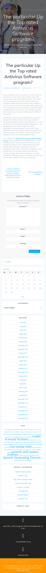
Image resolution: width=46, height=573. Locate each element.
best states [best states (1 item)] (30, 429)
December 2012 (23, 418)
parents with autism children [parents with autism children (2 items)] (23, 453)
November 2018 (23, 372)
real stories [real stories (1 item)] (26, 455)
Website (23, 243)
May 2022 (23, 326)
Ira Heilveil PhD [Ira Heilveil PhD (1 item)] (26, 442)
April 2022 (23, 330)
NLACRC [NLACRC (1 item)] (29, 444)
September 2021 (23, 357)
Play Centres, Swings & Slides (23, 479)
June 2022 (23, 322)
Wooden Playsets (23, 495)
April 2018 (23, 384)
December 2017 (23, 399)
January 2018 (23, 395)
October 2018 (23, 376)
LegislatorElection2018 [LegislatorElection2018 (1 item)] (36, 442)
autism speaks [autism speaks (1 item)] (23, 429)
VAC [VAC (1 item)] (42, 458)
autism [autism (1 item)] (18, 429)
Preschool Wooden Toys (23, 483)
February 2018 (23, 391)
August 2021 (23, 361)
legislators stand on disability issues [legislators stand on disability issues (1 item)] (18, 444)
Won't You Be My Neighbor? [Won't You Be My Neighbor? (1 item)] (25, 460)
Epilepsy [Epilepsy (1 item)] (19, 434)
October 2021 (23, 353)
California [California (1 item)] (38, 429)
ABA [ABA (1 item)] (6, 429)
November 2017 (23, 403)
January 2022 (23, 342)
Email (23, 236)
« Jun (22, 297)
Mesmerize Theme (23, 570)
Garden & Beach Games (23, 472)
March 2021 (23, 365)
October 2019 (23, 368)
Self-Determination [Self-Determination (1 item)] (34, 455)
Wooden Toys (23, 499)
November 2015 (23, 414)
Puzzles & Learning (23, 487)
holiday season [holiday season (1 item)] (32, 440)
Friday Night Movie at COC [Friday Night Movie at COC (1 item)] (19, 437)
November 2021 (23, 349)
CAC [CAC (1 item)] (35, 429)
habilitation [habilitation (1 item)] (29, 437)
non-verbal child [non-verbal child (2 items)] (21, 447)
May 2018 (23, 380)
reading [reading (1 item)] (20, 455)
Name (23, 229)
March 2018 (23, 388)
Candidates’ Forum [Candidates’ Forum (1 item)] (9, 432)
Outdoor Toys (23, 476)
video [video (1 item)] (15, 460)
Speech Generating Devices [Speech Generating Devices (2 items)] (21, 457)
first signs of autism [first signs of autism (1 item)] (26, 434)
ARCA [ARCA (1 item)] (14, 429)
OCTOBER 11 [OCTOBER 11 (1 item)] (39, 449)
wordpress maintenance (12, 88)
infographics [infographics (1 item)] (18, 442)
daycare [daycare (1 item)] (35, 432)
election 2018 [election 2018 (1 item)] (13, 434)
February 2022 (23, 338)
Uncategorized (26, 88)
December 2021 (23, 345)
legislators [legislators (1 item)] (6, 444)
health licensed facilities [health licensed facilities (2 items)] (23, 437)
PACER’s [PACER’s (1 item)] (9, 452)
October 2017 (23, 407)
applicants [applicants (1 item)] (10, 429)
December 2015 (23, 411)
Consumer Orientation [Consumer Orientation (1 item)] (26, 432)
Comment (23, 206)
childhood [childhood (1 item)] (17, 432)
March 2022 (23, 334)
